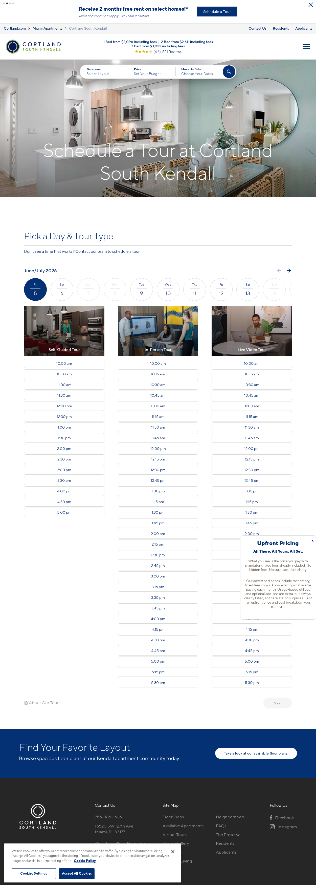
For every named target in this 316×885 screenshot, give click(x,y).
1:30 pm (64, 437)
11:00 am (64, 384)
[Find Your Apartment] (229, 71)
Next (278, 703)
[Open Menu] (306, 46)
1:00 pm (64, 427)
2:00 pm (64, 448)
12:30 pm (64, 416)
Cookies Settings (33, 873)
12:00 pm (64, 405)
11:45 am (158, 437)
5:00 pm (64, 512)
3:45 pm (158, 608)
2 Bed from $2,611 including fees (187, 41)
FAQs (221, 825)
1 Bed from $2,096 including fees (130, 41)
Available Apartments (183, 825)
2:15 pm (158, 544)
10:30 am (64, 374)
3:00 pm (64, 469)
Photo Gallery (176, 842)
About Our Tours (42, 702)
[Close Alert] (81, 5)
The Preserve (228, 834)
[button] (4, 3)
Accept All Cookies (77, 873)
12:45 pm (158, 480)
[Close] (172, 851)
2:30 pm (64, 459)
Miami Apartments (47, 28)
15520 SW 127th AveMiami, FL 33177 (114, 828)
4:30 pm (64, 501)
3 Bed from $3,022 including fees (158, 45)
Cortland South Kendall (88, 28)
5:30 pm (158, 682)
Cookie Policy (85, 861)
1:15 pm (158, 501)
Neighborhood (230, 816)
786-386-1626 (108, 816)
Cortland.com (15, 28)
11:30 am (64, 395)
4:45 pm (158, 650)
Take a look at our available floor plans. (256, 753)
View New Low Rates (38, 11)
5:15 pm (158, 671)
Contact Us (257, 28)
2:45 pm (158, 565)
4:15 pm (158, 629)
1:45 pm (158, 523)
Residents (281, 28)
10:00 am (64, 363)
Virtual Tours (175, 834)
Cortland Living (177, 860)
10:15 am (158, 374)
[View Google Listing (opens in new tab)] (158, 51)
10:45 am (158, 395)
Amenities (172, 851)
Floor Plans (173, 816)
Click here (213, 16)
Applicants (303, 28)
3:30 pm (64, 480)
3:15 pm (158, 586)
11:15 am (158, 416)
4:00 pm (64, 491)
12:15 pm (158, 459)
